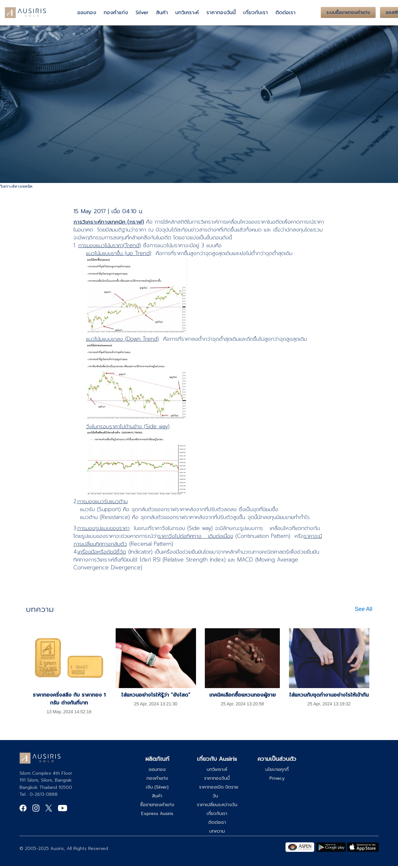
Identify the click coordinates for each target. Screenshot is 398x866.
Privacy (277, 778)
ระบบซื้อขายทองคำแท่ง (348, 12)
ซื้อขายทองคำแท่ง (157, 804)
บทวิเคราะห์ (187, 12)
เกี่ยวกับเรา (255, 12)
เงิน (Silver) (157, 787)
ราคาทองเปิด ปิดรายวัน (218, 791)
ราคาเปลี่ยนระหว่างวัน (217, 804)
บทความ (217, 831)
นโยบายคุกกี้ (277, 769)
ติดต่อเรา (285, 12)
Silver (142, 12)
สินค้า (162, 12)
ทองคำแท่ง (116, 12)
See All (363, 609)
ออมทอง (86, 12)
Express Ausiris (157, 813)
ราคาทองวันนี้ (221, 12)
